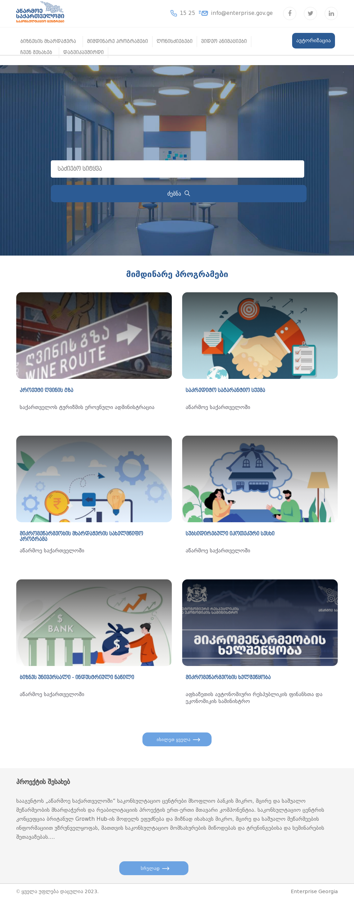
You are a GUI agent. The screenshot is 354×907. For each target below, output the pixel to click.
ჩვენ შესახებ (36, 52)
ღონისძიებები (175, 41)
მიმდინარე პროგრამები (117, 41)
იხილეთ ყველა (173, 741)
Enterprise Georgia (314, 898)
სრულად (150, 872)
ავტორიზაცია (313, 40)
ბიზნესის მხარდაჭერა (48, 41)
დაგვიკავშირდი (83, 52)
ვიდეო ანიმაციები (224, 41)
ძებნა (178, 193)
